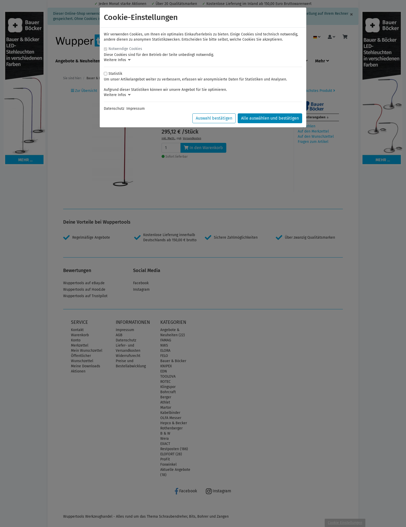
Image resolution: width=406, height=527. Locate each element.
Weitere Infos (117, 60)
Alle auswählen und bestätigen (270, 118)
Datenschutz (114, 108)
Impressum (135, 108)
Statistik (115, 73)
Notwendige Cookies (125, 49)
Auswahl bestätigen (214, 118)
